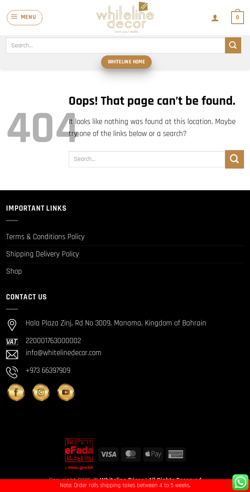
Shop (14, 271)
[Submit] (233, 45)
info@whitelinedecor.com (64, 353)
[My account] (215, 17)
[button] (25, 17)
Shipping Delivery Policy (42, 254)
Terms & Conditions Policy (45, 237)
